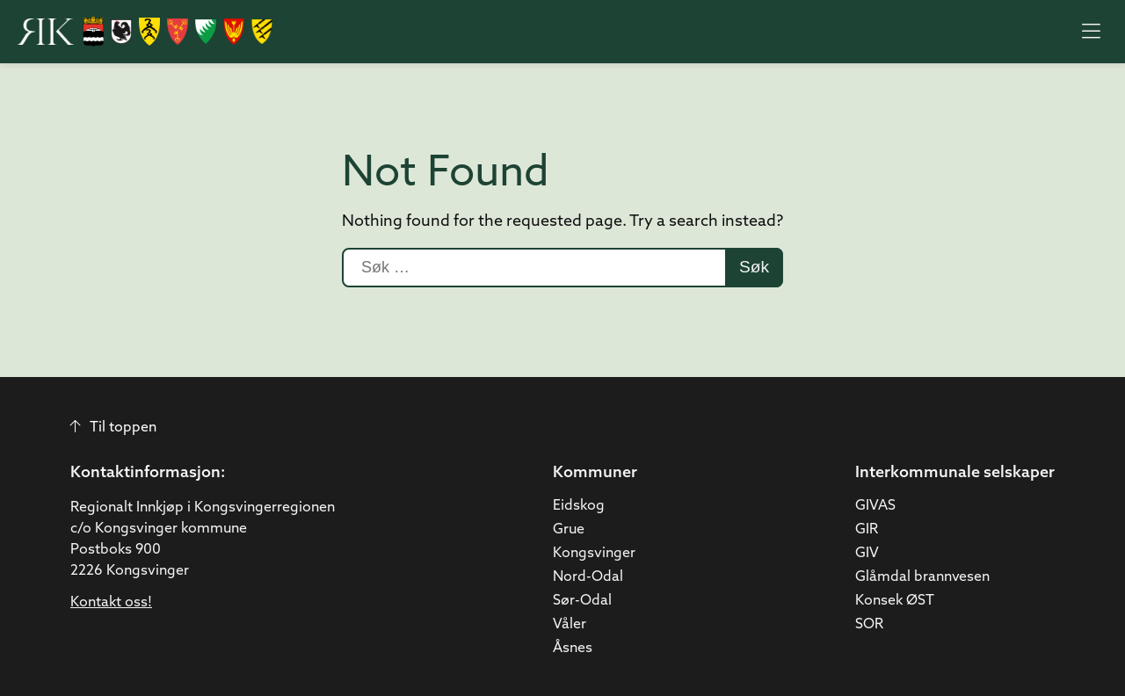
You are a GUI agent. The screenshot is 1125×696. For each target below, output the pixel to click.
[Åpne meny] (1091, 31)
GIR (866, 530)
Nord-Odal (588, 577)
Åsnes (572, 649)
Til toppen (113, 428)
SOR (869, 625)
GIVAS (875, 506)
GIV (867, 554)
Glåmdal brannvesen (922, 577)
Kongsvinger (594, 554)
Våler (569, 625)
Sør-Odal (582, 601)
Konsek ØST (894, 601)
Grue (568, 530)
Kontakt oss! (111, 603)
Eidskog (579, 506)
